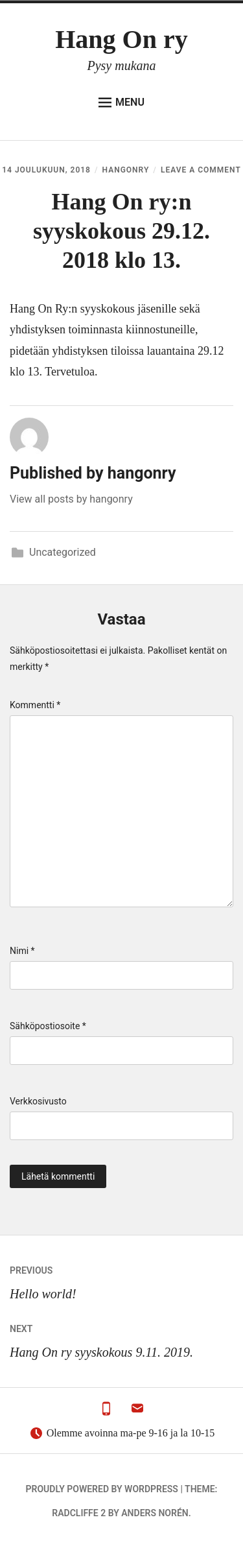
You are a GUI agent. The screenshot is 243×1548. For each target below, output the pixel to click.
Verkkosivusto (38, 1101)
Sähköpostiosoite (48, 1026)
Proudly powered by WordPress (102, 1489)
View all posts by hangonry (71, 499)
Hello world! (121, 1280)
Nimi (22, 951)
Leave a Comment (201, 169)
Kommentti (35, 705)
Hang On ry (121, 39)
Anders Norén (154, 1513)
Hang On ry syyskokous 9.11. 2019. (121, 1338)
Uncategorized (62, 552)
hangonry (126, 169)
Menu (121, 102)
